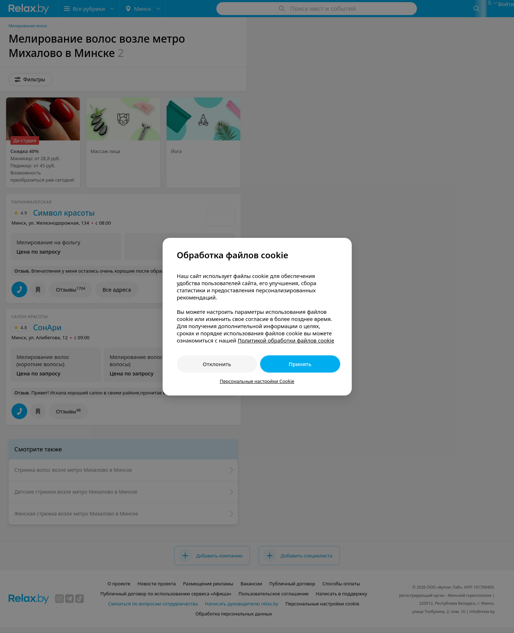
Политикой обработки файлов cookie (285, 340)
